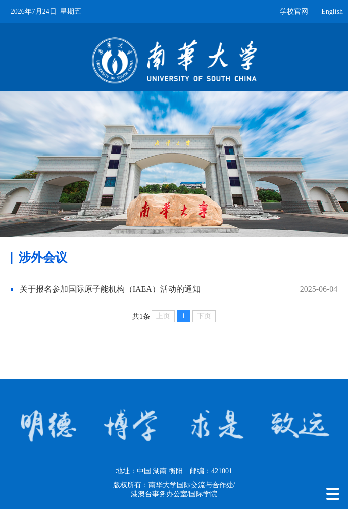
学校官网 (294, 11)
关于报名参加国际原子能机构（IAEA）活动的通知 (110, 289)
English (332, 11)
